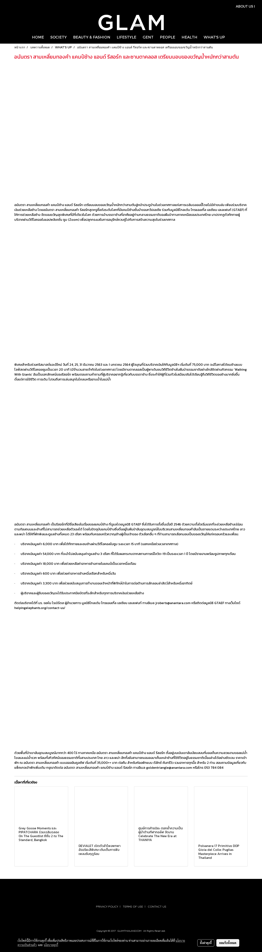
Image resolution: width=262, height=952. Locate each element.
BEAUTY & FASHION (91, 37)
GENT (148, 37)
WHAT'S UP (214, 37)
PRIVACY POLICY (107, 906)
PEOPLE (167, 37)
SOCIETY (58, 37)
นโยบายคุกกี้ (51, 945)
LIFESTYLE (126, 37)
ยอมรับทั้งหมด (227, 943)
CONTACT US (157, 906)
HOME (38, 37)
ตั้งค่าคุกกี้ (206, 943)
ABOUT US (244, 6)
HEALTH (189, 37)
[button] (231, 37)
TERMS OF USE (133, 906)
